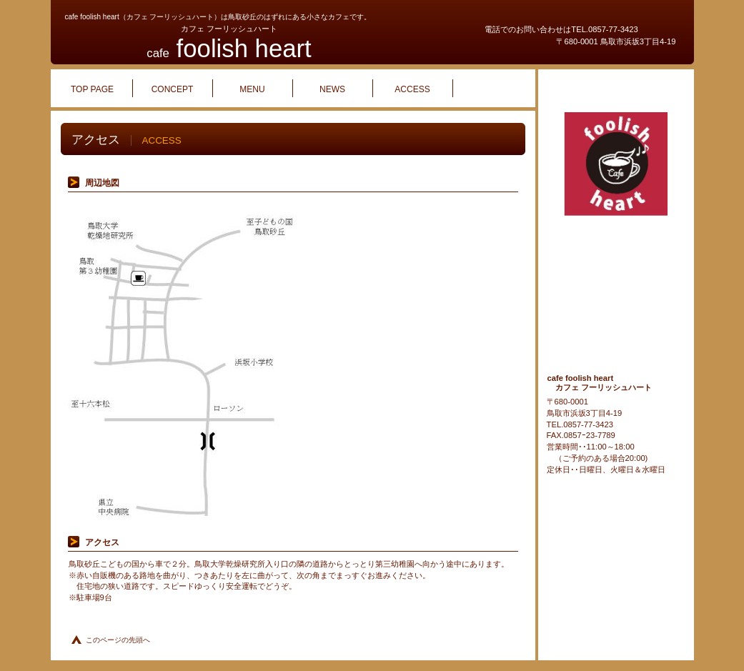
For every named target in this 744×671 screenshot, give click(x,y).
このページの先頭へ (118, 640)
